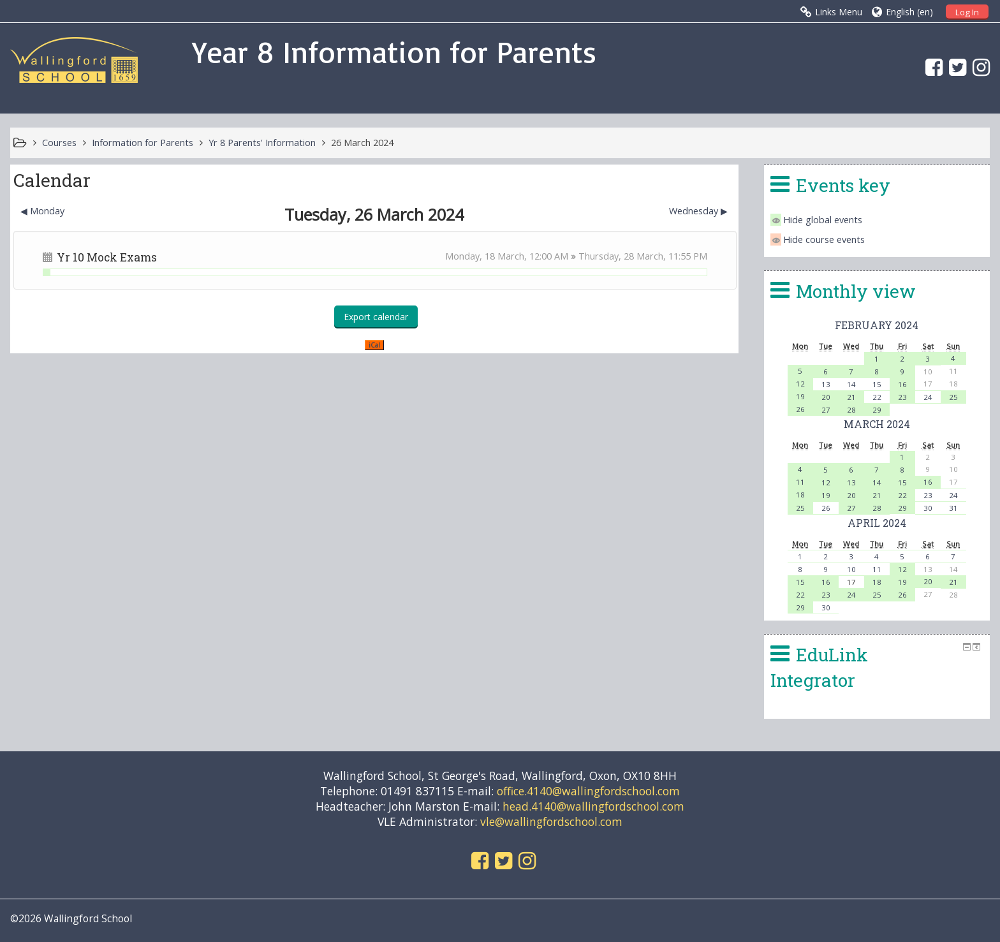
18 (800, 494)
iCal (374, 345)
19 (800, 396)
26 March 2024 (362, 142)
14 (851, 384)
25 (953, 397)
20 (825, 397)
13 (825, 384)
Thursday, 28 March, (623, 256)
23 (902, 397)
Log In (967, 12)
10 (851, 569)
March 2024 (877, 424)
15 (876, 384)
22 (876, 397)
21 (851, 397)
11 (800, 482)
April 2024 (877, 522)
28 (851, 410)
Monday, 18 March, (487, 256)
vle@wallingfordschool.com (551, 821)
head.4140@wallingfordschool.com (593, 806)
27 (825, 410)
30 (927, 508)
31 (953, 508)
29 (876, 410)
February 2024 (876, 325)
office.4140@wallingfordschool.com (588, 790)
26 (800, 409)
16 (902, 384)
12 (800, 383)
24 (927, 397)
